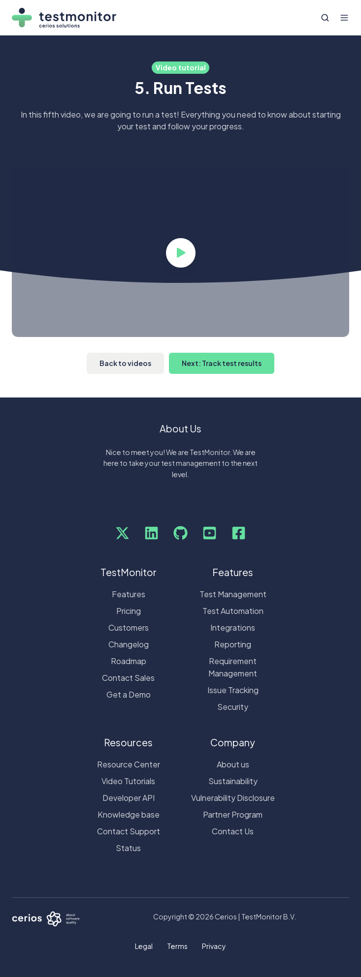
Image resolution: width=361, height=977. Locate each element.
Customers (128, 627)
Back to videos (125, 363)
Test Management (232, 594)
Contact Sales (128, 677)
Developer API (128, 798)
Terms (177, 946)
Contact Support (128, 831)
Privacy (214, 946)
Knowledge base (129, 814)
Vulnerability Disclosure (233, 798)
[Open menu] (344, 18)
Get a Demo (128, 694)
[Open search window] (325, 18)
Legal (144, 946)
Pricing (128, 611)
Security (232, 707)
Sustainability (233, 781)
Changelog (128, 644)
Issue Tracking (233, 690)
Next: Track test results (222, 363)
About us (233, 764)
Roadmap (128, 661)
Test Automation (232, 611)
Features (128, 594)
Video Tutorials (128, 781)
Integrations (232, 627)
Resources (128, 742)
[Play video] (181, 253)
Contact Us (233, 831)
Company (232, 742)
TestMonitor (128, 572)
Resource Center (128, 764)
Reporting (232, 644)
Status (128, 848)
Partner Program (233, 814)
